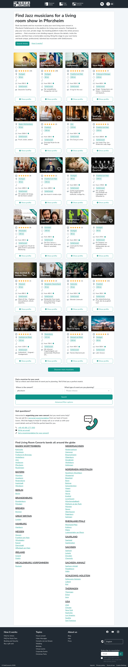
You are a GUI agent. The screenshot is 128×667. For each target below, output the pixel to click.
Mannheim (19, 452)
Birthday (38, 646)
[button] (110, 4)
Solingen (68, 517)
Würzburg (19, 486)
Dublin (18, 558)
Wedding (39, 644)
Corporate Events (42, 651)
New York (69, 610)
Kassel (18, 543)
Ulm (17, 460)
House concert (41, 636)
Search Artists (22, 43)
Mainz (67, 530)
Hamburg (19, 527)
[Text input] (110, 654)
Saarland (68, 540)
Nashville (69, 613)
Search (64, 397)
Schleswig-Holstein (73, 579)
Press (70, 641)
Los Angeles (70, 615)
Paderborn (69, 514)
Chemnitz (69, 558)
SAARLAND (71, 536)
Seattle (68, 618)
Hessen (18, 535)
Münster (68, 506)
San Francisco (70, 620)
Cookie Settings (121, 665)
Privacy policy (100, 665)
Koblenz (68, 527)
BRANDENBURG (23, 497)
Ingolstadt (19, 483)
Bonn (67, 480)
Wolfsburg (69, 462)
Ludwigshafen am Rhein (74, 532)
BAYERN (19, 472)
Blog (69, 636)
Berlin (17, 493)
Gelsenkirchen (70, 486)
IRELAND (20, 552)
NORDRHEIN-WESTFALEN (78, 469)
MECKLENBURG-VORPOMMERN (32, 562)
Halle (67, 571)
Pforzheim (19, 465)
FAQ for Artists (9, 636)
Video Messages (41, 638)
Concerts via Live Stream (44, 641)
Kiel (66, 584)
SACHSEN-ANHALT (75, 562)
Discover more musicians (64, 369)
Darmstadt (19, 545)
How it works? (37, 43)
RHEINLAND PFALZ (75, 521)
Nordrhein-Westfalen (73, 473)
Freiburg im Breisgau (23, 455)
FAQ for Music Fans (10, 638)
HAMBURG (21, 523)
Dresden (68, 556)
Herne (67, 493)
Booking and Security (11, 641)
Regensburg (20, 480)
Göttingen (69, 465)
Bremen (18, 512)
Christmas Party (41, 654)
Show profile (26, 99)
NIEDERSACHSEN (74, 446)
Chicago (68, 607)
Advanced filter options (64, 402)
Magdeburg (69, 569)
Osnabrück (69, 460)
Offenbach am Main (22, 548)
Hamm (67, 491)
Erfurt (67, 594)
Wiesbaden (19, 540)
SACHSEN (70, 547)
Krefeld (68, 496)
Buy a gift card (9, 644)
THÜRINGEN (71, 588)
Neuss (67, 509)
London (18, 519)
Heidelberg (19, 457)
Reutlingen (19, 468)
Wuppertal (69, 475)
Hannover (69, 452)
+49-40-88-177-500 (26, 427)
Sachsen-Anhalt (71, 566)
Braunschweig (70, 455)
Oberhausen (70, 512)
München (19, 475)
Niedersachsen (71, 449)
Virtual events (40, 649)
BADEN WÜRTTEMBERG (28, 446)
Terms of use (111, 665)
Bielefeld (68, 478)
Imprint (92, 665)
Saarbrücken (70, 543)
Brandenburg (20, 501)
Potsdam (18, 504)
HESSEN (19, 531)
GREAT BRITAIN (23, 516)
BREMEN (19, 508)
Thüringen (69, 592)
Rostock (18, 566)
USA (67, 601)
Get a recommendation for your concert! (33, 433)
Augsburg (19, 478)
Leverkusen (69, 499)
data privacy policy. (110, 661)
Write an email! (24, 430)
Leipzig (68, 553)
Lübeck (68, 582)
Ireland (18, 556)
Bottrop (68, 483)
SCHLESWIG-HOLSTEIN (77, 575)
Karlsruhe (19, 449)
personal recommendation (39, 418)
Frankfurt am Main (22, 537)
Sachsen (68, 550)
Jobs (69, 638)
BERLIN (19, 490)
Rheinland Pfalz (71, 525)
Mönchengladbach (72, 501)
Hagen (67, 488)
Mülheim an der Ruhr (73, 504)
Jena (67, 597)
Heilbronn (19, 462)
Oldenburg (69, 457)
